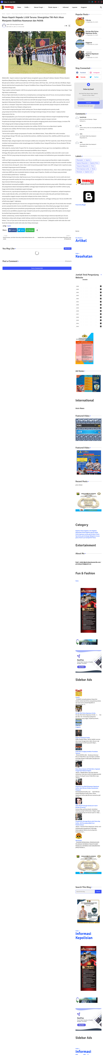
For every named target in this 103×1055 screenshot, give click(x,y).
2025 (88, 289)
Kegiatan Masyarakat (82, 163)
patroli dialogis (86, 536)
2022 (88, 299)
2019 (88, 308)
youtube (83, 77)
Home (19, 7)
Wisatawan (79, 172)
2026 (88, 286)
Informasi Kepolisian (84, 935)
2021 (88, 302)
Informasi (66, 7)
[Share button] (37, 230)
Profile (27, 7)
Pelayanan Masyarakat (82, 166)
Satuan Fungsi (38, 7)
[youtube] (95, 2)
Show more (67, 248)
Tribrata (78, 697)
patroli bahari (92, 534)
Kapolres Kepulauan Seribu (92, 55)
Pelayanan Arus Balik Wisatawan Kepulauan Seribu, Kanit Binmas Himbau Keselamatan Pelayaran (87, 788)
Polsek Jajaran (52, 7)
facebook (83, 73)
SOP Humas (79, 840)
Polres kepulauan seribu (82, 169)
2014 (88, 323)
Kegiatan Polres (94, 163)
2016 (88, 317)
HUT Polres (93, 537)
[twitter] (92, 2)
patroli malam (94, 532)
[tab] (19, 7)
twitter (96, 77)
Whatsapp (30, 230)
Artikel (81, 240)
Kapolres (88, 160)
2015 (88, 320)
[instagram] (98, 2)
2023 (88, 295)
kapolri (8, 13)
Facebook (13, 230)
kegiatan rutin (88, 172)
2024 (88, 292)
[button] (101, 7)
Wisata (93, 169)
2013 (88, 326)
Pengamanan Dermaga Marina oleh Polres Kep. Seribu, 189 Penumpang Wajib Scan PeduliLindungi (88, 823)
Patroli (84, 532)
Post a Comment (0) (37, 268)
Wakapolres (93, 536)
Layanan (74, 7)
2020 (88, 305)
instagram (96, 73)
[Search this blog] (85, 891)
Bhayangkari (79, 160)
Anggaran (84, 7)
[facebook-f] (89, 2)
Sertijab (88, 537)
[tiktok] (102, 2)
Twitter (22, 230)
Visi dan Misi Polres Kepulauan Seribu (92, 32)
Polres (92, 166)
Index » (77, 253)
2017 (88, 314)
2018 (88, 311)
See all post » (79, 238)
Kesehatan (84, 256)
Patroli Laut (82, 537)
